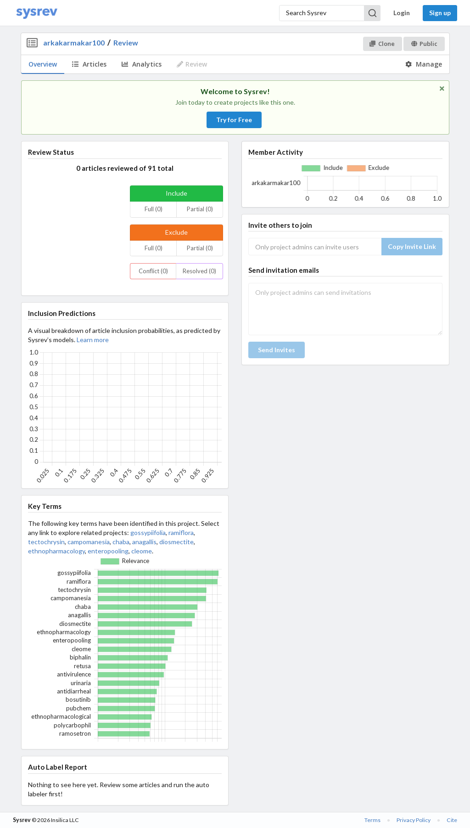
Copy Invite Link (412, 246)
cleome (141, 551)
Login (401, 13)
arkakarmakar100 (74, 42)
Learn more (93, 340)
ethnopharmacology (56, 551)
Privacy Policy (414, 820)
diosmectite (176, 542)
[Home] (37, 13)
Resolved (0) (199, 271)
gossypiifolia (148, 532)
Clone (382, 43)
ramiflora (181, 532)
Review (125, 42)
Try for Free (234, 120)
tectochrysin (46, 542)
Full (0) (153, 209)
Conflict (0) (153, 271)
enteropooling (108, 551)
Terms (372, 820)
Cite (452, 820)
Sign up (440, 13)
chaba (120, 542)
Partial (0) (200, 209)
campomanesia (88, 542)
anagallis (144, 542)
